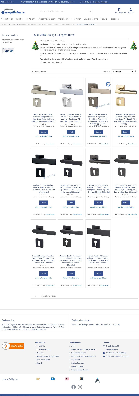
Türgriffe (13, 24)
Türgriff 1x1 (41, 346)
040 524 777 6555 (119, 353)
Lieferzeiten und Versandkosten (83, 356)
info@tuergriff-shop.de (120, 356)
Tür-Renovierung (43, 349)
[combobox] (65, 11)
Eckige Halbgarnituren (67, 24)
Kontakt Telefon (77, 366)
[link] (133, 11)
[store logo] (19, 11)
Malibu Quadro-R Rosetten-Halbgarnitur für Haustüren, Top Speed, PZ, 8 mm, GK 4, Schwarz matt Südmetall (98, 259)
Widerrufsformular (78, 353)
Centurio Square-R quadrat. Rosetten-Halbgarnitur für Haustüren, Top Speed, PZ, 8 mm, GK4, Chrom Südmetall (71, 117)
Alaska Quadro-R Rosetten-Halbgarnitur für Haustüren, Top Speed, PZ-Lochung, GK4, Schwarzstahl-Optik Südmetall (98, 188)
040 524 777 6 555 (101, 2)
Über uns (40, 353)
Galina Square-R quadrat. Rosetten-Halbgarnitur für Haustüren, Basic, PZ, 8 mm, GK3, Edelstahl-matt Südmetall (43, 117)
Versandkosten (50, 144)
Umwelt (39, 363)
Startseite (5, 24)
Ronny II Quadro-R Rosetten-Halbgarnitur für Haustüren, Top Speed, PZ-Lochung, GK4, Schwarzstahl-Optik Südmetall (125, 188)
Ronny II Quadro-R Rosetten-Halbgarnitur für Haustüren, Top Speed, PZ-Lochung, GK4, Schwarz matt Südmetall (43, 259)
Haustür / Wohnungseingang (27, 24)
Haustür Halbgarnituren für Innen (48, 24)
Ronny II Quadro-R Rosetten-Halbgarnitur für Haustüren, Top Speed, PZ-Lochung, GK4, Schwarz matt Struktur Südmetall (71, 260)
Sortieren (106, 71)
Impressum (75, 360)
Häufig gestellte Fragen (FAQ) (48, 356)
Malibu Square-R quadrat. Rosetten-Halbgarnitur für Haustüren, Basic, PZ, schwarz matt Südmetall (43, 188)
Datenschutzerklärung (79, 370)
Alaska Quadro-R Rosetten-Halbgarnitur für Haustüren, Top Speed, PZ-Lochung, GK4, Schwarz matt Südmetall (71, 188)
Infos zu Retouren (43, 360)
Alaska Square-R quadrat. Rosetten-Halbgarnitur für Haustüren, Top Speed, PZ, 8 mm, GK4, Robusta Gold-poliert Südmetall (125, 119)
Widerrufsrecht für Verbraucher (83, 349)
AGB (73, 346)
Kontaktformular (77, 363)
